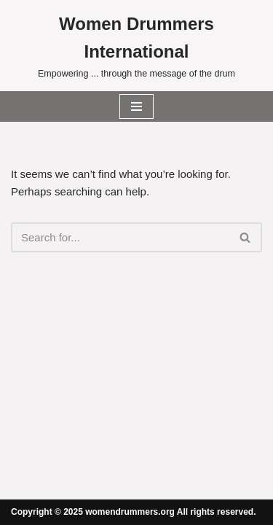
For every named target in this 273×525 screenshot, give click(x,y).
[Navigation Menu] (136, 106)
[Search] (120, 237)
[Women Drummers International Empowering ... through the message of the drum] (136, 45)
